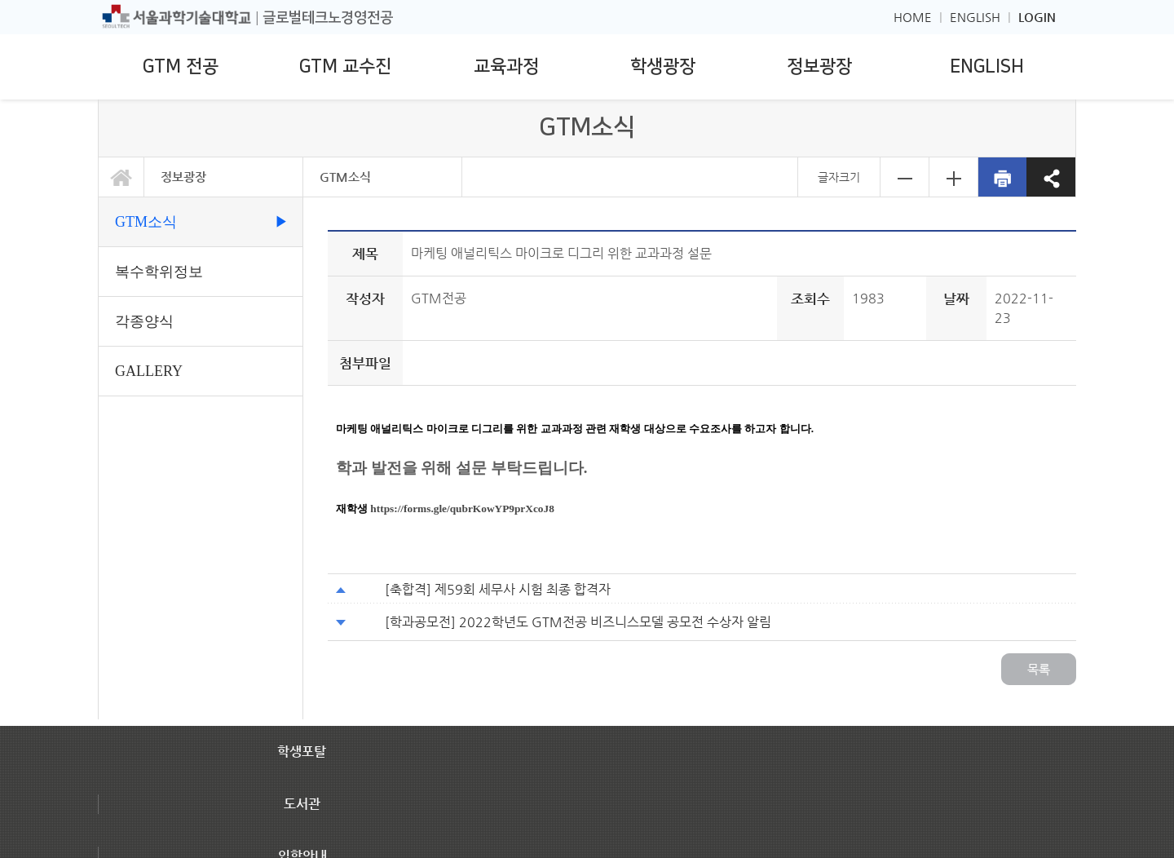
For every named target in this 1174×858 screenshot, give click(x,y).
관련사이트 (963, 823)
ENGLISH (975, 17)
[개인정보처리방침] (147, 798)
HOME (913, 17)
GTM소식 (345, 177)
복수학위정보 (159, 271)
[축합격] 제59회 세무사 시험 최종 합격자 (498, 589)
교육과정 (506, 66)
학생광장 (662, 66)
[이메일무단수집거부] (262, 798)
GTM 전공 (180, 66)
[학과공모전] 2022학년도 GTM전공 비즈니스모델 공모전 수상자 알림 (578, 622)
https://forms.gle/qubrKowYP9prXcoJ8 (462, 508)
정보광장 (819, 66)
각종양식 (144, 321)
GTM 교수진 (345, 66)
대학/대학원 (817, 823)
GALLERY (149, 371)
